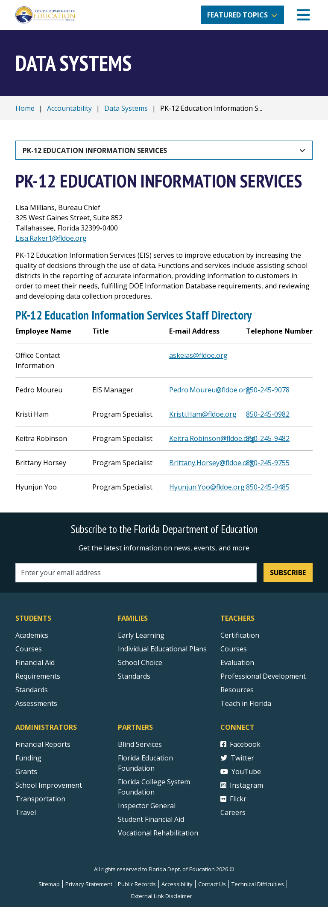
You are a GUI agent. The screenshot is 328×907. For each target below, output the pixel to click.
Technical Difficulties (257, 884)
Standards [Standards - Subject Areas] (31, 689)
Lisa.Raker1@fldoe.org (51, 238)
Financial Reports (42, 744)
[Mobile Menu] (303, 15)
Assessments (36, 703)
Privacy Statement (88, 884)
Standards (134, 676)
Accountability (69, 108)
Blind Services (140, 744)
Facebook (240, 744)
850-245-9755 (268, 462)
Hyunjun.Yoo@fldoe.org (207, 487)
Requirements (37, 676)
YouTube (240, 771)
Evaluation (237, 662)
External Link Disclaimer (161, 896)
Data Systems (126, 108)
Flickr (233, 798)
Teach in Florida (245, 703)
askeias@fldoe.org (198, 355)
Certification (239, 635)
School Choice (140, 662)
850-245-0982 (268, 414)
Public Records (137, 884)
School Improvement (48, 785)
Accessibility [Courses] (177, 884)
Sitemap (49, 884)
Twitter (237, 758)
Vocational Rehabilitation (158, 833)
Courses (28, 649)
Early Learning (141, 635)
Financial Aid (35, 662)
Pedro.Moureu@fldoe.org (209, 389)
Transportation (40, 798)
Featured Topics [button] (237, 15)
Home (25, 108)
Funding (28, 758)
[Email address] (136, 572)
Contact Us (212, 884)
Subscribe (288, 572)
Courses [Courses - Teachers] (233, 649)
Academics (31, 635)
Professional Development (263, 676)
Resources (237, 689)
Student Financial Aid (151, 819)
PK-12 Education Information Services (95, 150)
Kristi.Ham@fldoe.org (203, 414)
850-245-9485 (268, 487)
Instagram (241, 785)
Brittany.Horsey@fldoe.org (211, 462)
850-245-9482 (268, 438)
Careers (233, 812)
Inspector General (147, 805)
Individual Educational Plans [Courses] (162, 649)
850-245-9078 (268, 389)
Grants (26, 771)
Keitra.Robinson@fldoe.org (212, 438)
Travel (25, 812)
